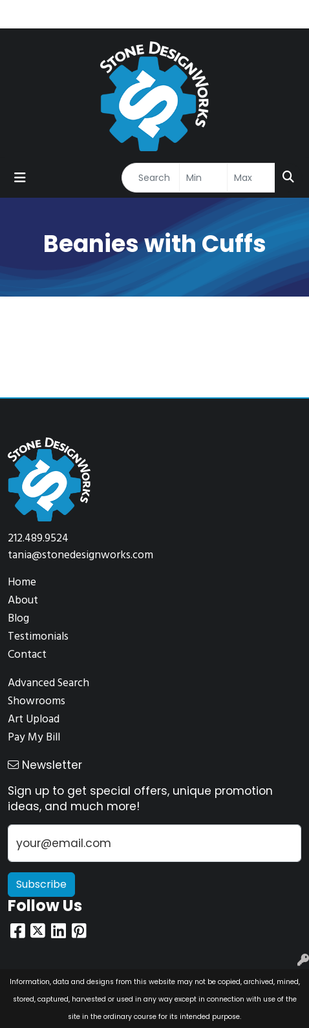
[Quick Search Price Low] (203, 178)
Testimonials (38, 636)
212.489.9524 (38, 538)
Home (22, 582)
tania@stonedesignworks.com (80, 555)
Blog (18, 618)
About (23, 600)
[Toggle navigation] (20, 178)
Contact (27, 655)
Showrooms (36, 701)
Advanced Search (48, 683)
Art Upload (33, 719)
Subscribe (41, 884)
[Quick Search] (151, 178)
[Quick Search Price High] (251, 178)
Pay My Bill (34, 737)
